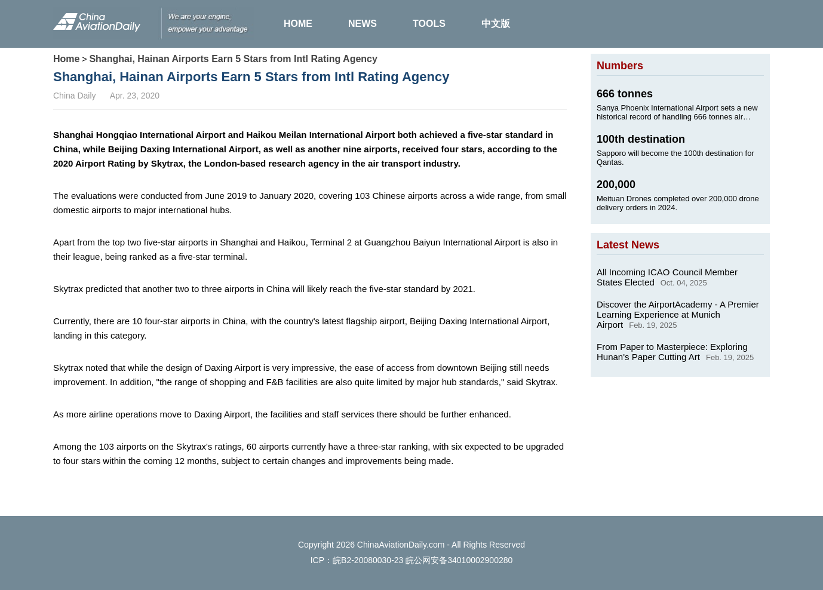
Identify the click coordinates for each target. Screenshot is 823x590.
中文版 (495, 24)
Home (66, 59)
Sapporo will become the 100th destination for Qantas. (675, 158)
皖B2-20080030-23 (368, 560)
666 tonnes (625, 94)
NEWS (362, 24)
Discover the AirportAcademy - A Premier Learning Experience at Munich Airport (678, 314)
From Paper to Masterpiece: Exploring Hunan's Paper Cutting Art (672, 352)
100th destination (641, 139)
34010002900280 (479, 560)
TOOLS (429, 24)
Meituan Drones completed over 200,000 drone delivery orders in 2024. (678, 203)
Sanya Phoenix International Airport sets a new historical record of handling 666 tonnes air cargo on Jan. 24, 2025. (677, 112)
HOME (298, 24)
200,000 (616, 184)
